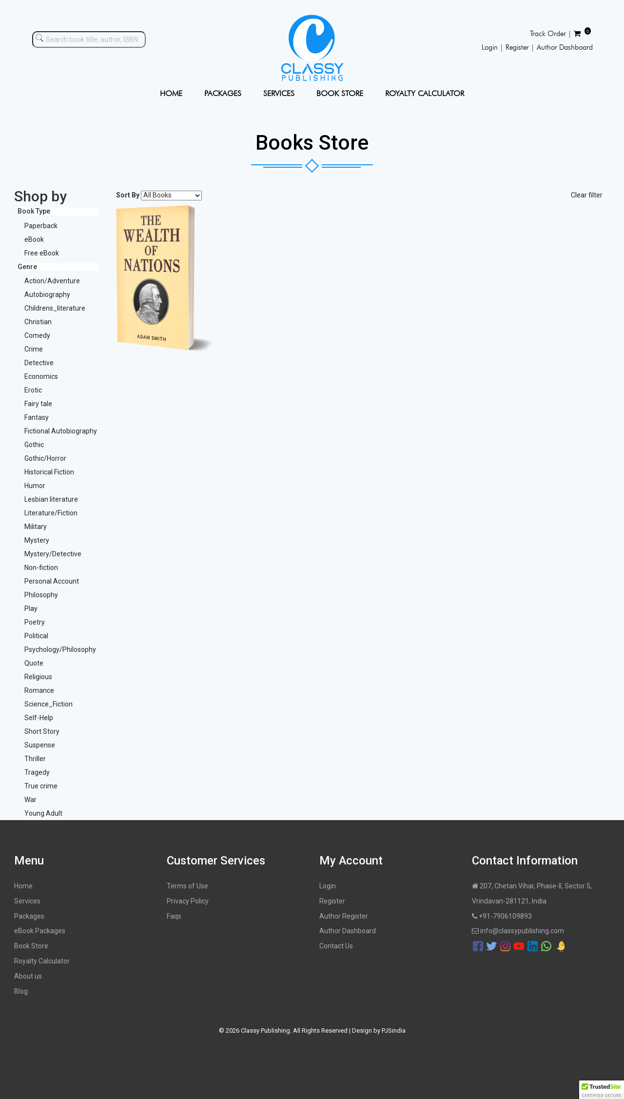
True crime (41, 786)
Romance (39, 690)
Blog (21, 991)
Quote (33, 663)
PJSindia (394, 1030)
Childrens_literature (54, 308)
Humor (34, 486)
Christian (38, 322)
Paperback (41, 226)
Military (35, 526)
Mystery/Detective (52, 554)
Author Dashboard (347, 931)
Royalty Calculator (42, 961)
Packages (29, 916)
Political (36, 636)
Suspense (39, 745)
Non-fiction (41, 567)
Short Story (41, 731)
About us (28, 976)
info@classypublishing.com (518, 931)
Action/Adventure (52, 281)
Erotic (33, 390)
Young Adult (43, 813)
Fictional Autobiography (60, 431)
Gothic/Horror (45, 458)
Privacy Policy (188, 901)
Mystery (36, 540)
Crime (33, 349)
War (30, 800)
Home (23, 886)
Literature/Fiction (51, 513)
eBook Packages (39, 931)
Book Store (31, 946)
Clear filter (587, 195)
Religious (38, 677)
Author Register (343, 916)
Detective (39, 363)
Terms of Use (187, 886)
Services (27, 901)
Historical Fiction (49, 472)
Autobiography (47, 294)
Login (327, 886)
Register (332, 901)
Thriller (35, 759)
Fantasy (36, 417)
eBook (34, 239)
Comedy (37, 335)
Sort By (127, 195)
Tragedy (37, 772)
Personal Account (51, 581)
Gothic (34, 445)
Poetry (34, 622)
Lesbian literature (51, 499)
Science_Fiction (48, 704)
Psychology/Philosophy (60, 649)
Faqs (174, 916)
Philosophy (41, 595)
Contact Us (336, 946)
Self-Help (38, 718)
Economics (41, 376)
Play (31, 608)
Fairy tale (38, 404)
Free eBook (41, 253)
